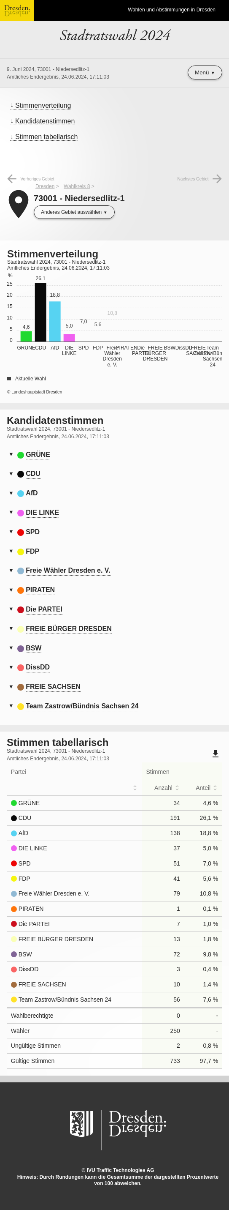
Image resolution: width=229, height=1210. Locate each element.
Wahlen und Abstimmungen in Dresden (172, 10)
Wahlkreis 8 (77, 186)
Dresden (44, 186)
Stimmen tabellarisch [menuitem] (46, 136)
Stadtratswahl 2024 (114, 36)
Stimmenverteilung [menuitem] (43, 105)
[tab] (114, 455)
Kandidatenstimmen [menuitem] (45, 121)
